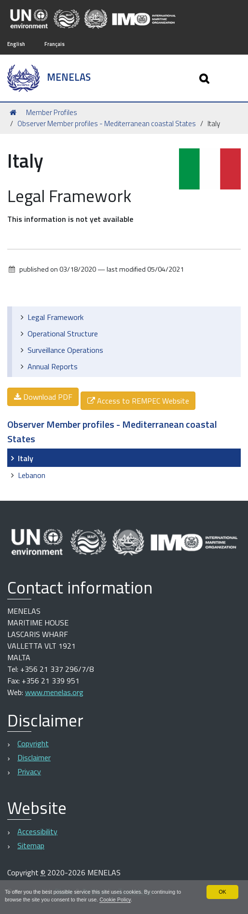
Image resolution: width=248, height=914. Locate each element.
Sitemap (30, 845)
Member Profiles (51, 112)
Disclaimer (34, 757)
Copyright (33, 743)
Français (54, 44)
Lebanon (31, 475)
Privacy (29, 771)
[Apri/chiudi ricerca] (205, 78)
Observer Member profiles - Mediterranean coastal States (106, 123)
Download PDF (43, 397)
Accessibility (37, 831)
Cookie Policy (115, 899)
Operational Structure (63, 333)
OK (222, 892)
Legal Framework (55, 317)
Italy (25, 458)
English (16, 44)
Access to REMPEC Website (138, 400)
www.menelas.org (54, 692)
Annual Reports (53, 366)
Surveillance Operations (65, 350)
